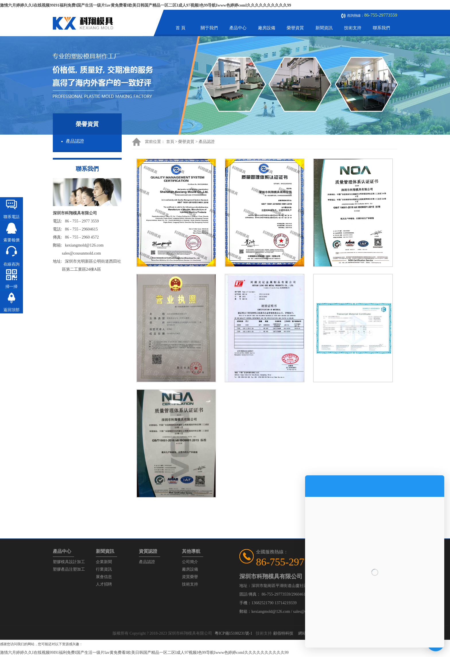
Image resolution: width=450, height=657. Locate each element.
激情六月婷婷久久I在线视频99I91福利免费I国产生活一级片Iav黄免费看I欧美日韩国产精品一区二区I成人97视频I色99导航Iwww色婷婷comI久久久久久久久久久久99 (145, 5)
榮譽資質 (295, 28)
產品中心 (238, 28)
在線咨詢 (11, 264)
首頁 (170, 141)
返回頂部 (11, 310)
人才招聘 (104, 584)
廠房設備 (266, 28)
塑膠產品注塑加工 (69, 569)
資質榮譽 (190, 577)
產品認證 (75, 141)
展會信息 (104, 577)
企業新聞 (104, 562)
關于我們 (209, 28)
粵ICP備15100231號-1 (233, 633)
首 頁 (180, 28)
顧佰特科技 (283, 633)
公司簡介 (190, 562)
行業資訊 (104, 569)
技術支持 (352, 28)
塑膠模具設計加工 (69, 562)
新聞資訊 (324, 28)
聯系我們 (381, 28)
